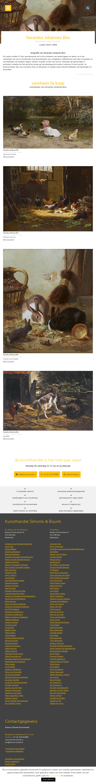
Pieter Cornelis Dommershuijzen (17, 559)
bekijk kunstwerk (9, 157)
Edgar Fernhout (56, 586)
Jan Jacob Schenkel (12, 675)
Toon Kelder (55, 625)
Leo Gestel (54, 591)
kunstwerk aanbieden (14, 751)
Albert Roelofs (11, 648)
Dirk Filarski (54, 588)
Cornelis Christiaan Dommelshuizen (19, 557)
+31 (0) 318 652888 (49, 474)
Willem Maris (10, 633)
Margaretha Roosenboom (15, 661)
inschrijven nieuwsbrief (14, 749)
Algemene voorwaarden (14, 759)
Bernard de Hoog (57, 612)
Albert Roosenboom (13, 656)
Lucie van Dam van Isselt (60, 575)
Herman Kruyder (56, 627)
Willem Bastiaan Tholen (59, 675)
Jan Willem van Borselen (60, 565)
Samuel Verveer (11, 698)
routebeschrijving (71, 474)
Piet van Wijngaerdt (58, 693)
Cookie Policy (10, 764)
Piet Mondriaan (56, 638)
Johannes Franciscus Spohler (16, 677)
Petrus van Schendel (13, 672)
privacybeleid (55, 775)
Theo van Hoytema (57, 617)
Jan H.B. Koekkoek (12, 609)
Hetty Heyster (55, 609)
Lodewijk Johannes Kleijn (15, 593)
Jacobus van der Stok (13, 688)
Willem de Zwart (56, 703)
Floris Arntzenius (56, 546)
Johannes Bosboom (12, 552)
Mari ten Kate (10, 588)
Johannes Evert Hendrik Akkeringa (18, 544)
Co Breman (54, 570)
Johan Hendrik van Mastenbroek (62, 648)
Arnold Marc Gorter (57, 593)
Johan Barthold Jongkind (14, 580)
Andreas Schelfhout (13, 669)
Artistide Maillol (56, 633)
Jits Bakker (54, 552)
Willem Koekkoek (12, 620)
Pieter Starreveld (56, 672)
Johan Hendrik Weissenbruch (16, 701)
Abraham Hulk (10, 573)
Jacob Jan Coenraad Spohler (16, 682)
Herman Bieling (56, 557)
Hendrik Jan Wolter (57, 698)
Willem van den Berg (58, 554)
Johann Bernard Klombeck (15, 599)
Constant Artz (55, 544)
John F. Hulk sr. (11, 575)
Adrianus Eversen (12, 562)
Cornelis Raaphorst (57, 659)
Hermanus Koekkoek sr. (14, 612)
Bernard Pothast (11, 641)
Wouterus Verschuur (13, 693)
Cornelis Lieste (11, 625)
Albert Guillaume (56, 596)
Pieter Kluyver (10, 601)
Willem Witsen (56, 695)
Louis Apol (9, 546)
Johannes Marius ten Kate (15, 591)
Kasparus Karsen (11, 583)
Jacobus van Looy (57, 643)
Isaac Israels (55, 620)
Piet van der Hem (57, 614)
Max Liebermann (56, 630)
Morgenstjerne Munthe (59, 651)
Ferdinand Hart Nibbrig (59, 601)
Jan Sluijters (54, 667)
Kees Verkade (55, 680)
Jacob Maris (9, 627)
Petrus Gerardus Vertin (14, 695)
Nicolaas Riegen (11, 643)
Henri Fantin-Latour (57, 583)
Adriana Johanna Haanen (60, 599)
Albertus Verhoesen (13, 690)
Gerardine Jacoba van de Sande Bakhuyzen (67, 549)
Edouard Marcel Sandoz (59, 661)
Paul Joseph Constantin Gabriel (17, 567)
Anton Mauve (10, 635)
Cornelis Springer (12, 685)
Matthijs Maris (10, 630)
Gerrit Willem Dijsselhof (59, 578)
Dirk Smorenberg (56, 669)
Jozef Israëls (10, 578)
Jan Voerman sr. (56, 685)
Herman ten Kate (11, 586)
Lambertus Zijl (55, 701)
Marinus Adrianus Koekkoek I (16, 617)
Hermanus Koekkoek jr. (14, 614)
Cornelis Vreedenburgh (59, 688)
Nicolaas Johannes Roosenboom (18, 659)
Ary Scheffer (10, 667)
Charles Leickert (11, 622)
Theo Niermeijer (56, 641)
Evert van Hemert (57, 604)
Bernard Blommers (12, 554)
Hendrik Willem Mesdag (14, 638)
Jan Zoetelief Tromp (13, 703)
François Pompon (56, 656)
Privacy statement (12, 761)
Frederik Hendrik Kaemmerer (61, 646)
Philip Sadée (10, 664)
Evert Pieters (55, 654)
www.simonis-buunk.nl (14, 740)
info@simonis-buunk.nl (14, 742)
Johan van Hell (56, 607)
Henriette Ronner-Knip (14, 654)
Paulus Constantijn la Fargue (16, 565)
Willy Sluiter (55, 664)
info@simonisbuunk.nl (25, 474)
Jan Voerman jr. (56, 682)
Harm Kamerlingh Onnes (59, 622)
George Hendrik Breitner (59, 567)
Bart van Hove (10, 570)
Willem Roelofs (11, 651)
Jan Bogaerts (55, 562)
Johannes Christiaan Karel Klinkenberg (20, 596)
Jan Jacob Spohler (12, 680)
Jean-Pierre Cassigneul (59, 573)
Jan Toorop (54, 677)
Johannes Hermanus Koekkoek (17, 607)
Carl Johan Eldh (56, 580)
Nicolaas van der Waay (59, 690)
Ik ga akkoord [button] (48, 779)
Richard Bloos (55, 559)
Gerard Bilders (10, 549)
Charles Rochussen (12, 646)
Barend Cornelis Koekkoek (15, 604)
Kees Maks (54, 635)
